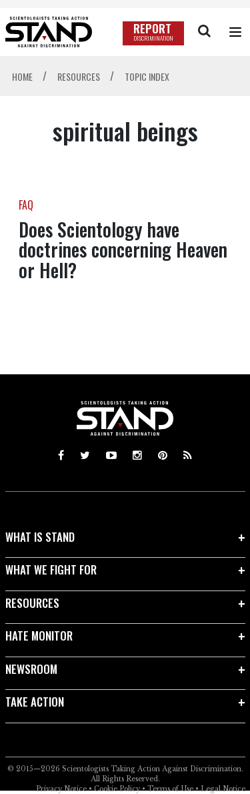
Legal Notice (223, 789)
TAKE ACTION (34, 701)
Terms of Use (170, 789)
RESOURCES (32, 602)
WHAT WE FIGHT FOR (51, 569)
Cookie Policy (117, 789)
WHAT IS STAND (40, 536)
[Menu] (235, 32)
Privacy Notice (61, 789)
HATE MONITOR (39, 635)
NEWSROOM (31, 669)
